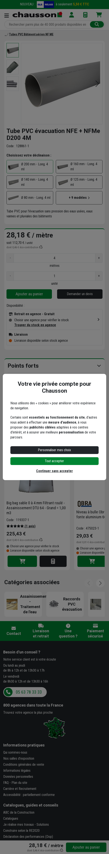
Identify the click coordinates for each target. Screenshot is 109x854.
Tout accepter (54, 461)
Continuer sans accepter (54, 471)
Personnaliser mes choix (54, 450)
